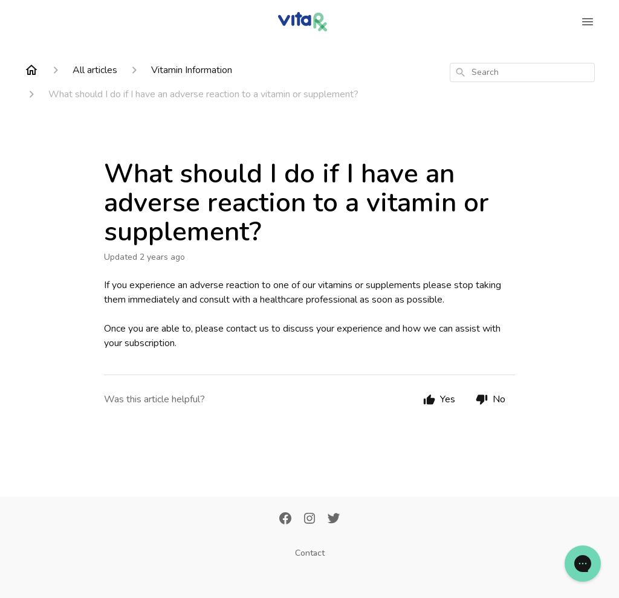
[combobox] (522, 72)
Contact (310, 553)
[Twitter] (333, 519)
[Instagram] (309, 519)
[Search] (461, 72)
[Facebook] (285, 519)
